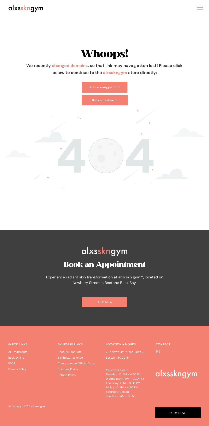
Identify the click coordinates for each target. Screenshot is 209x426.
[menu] (200, 7)
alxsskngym (115, 72)
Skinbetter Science (70, 357)
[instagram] (158, 352)
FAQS (11, 363)
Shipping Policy (68, 369)
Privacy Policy (17, 369)
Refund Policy (67, 375)
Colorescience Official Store (76, 363)
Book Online (16, 357)
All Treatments (17, 352)
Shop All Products (69, 352)
